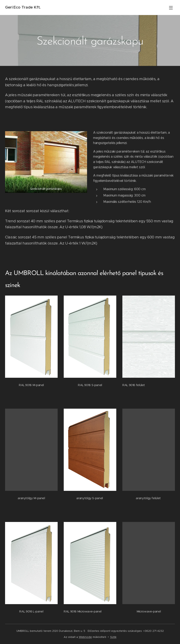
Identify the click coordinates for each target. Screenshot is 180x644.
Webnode (85, 637)
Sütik (113, 637)
